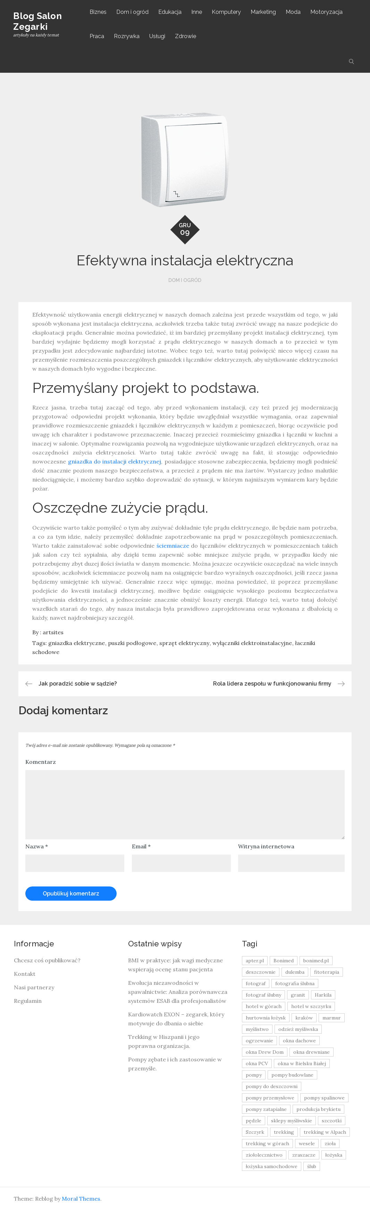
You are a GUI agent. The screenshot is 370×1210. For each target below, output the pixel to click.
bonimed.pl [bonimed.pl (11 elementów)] (316, 960)
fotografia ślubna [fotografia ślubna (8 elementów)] (294, 983)
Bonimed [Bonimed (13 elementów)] (284, 960)
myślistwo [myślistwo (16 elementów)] (257, 1029)
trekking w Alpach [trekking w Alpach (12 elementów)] (325, 1132)
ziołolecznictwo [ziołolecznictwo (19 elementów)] (264, 1155)
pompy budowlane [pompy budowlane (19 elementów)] (292, 1075)
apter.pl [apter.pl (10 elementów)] (255, 960)
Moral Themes (81, 1198)
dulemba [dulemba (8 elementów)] (294, 972)
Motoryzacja (327, 12)
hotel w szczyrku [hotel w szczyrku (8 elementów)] (311, 1006)
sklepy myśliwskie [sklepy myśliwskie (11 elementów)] (291, 1121)
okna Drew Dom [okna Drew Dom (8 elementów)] (265, 1052)
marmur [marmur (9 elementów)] (331, 1018)
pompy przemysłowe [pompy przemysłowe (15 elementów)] (270, 1098)
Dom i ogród (133, 12)
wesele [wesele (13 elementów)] (307, 1143)
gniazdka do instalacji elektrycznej (114, 461)
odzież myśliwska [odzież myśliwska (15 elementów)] (298, 1029)
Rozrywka (127, 36)
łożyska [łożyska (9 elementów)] (333, 1155)
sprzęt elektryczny (184, 642)
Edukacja (170, 12)
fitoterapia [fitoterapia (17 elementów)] (326, 972)
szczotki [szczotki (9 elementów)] (332, 1121)
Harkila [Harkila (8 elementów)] (323, 995)
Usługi (158, 36)
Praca (97, 36)
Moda (293, 12)
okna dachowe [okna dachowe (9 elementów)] (299, 1040)
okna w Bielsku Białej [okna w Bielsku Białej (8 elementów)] (302, 1063)
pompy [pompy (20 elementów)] (254, 1075)
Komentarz (40, 761)
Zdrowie (186, 36)
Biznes (98, 12)
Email (141, 846)
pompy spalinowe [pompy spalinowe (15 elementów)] (324, 1098)
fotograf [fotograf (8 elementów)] (256, 983)
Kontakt (24, 973)
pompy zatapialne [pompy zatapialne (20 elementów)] (266, 1109)
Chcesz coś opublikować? (47, 960)
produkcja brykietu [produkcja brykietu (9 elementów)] (318, 1109)
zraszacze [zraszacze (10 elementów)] (304, 1155)
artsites (53, 632)
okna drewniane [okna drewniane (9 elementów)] (311, 1052)
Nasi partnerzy (34, 987)
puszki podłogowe (132, 642)
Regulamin (28, 1000)
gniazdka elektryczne (76, 642)
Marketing (264, 12)
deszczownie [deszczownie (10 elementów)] (261, 972)
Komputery (227, 12)
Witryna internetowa (266, 846)
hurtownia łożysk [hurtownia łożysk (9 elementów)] (266, 1018)
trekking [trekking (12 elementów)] (284, 1132)
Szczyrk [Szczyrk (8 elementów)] (255, 1132)
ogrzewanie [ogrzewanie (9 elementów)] (259, 1040)
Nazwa (36, 846)
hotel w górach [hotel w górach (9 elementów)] (263, 1006)
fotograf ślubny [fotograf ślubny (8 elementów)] (263, 995)
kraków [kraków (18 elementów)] (304, 1018)
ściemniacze (173, 545)
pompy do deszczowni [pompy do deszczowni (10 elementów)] (271, 1086)
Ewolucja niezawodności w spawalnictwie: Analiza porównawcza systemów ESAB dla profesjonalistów (177, 991)
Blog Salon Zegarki (38, 21)
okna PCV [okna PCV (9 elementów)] (257, 1063)
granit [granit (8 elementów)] (298, 995)
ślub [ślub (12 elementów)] (311, 1166)
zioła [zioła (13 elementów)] (330, 1143)
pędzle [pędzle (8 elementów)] (253, 1121)
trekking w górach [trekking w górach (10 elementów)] (267, 1143)
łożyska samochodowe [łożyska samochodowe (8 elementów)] (271, 1166)
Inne (197, 12)
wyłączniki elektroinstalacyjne (252, 642)
